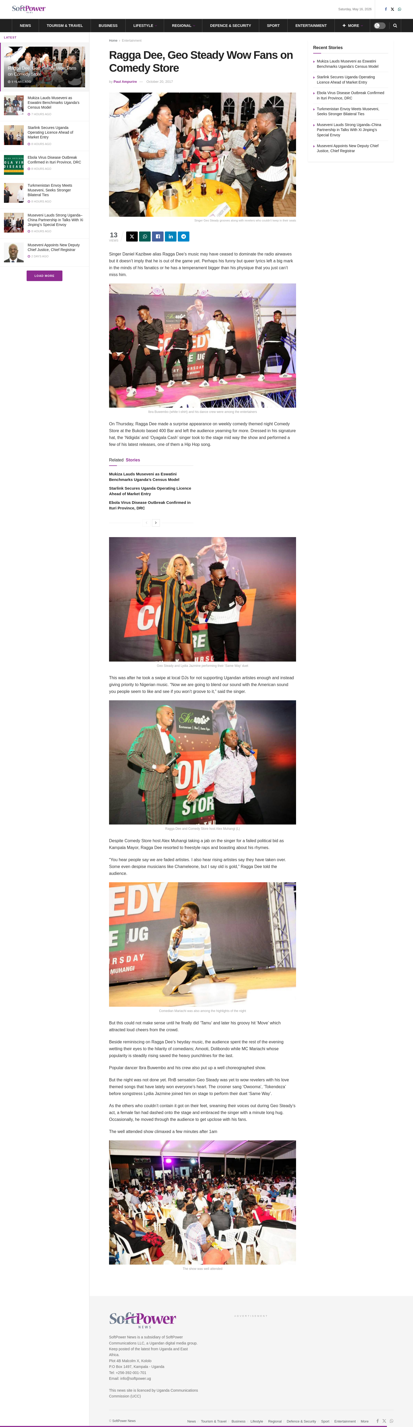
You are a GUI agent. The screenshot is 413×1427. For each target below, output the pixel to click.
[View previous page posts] (146, 523)
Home (113, 40)
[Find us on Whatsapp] (392, 1421)
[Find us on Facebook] (377, 1421)
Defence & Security (230, 25)
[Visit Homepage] (29, 9)
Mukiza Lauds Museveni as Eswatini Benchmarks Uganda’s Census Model (54, 102)
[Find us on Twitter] (384, 1421)
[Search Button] (395, 25)
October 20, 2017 (159, 82)
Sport (273, 25)
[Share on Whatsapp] (145, 237)
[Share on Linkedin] (170, 237)
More (351, 25)
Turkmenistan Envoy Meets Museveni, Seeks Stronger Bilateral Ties (50, 190)
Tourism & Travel (65, 25)
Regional (181, 25)
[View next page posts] (156, 523)
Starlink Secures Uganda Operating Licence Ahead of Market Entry (50, 132)
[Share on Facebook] (158, 237)
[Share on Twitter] (132, 237)
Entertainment (311, 25)
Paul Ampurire (125, 82)
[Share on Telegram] (183, 237)
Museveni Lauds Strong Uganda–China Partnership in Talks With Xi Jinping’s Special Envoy (55, 220)
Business (108, 25)
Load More (45, 275)
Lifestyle (143, 25)
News (25, 25)
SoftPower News (124, 1421)
